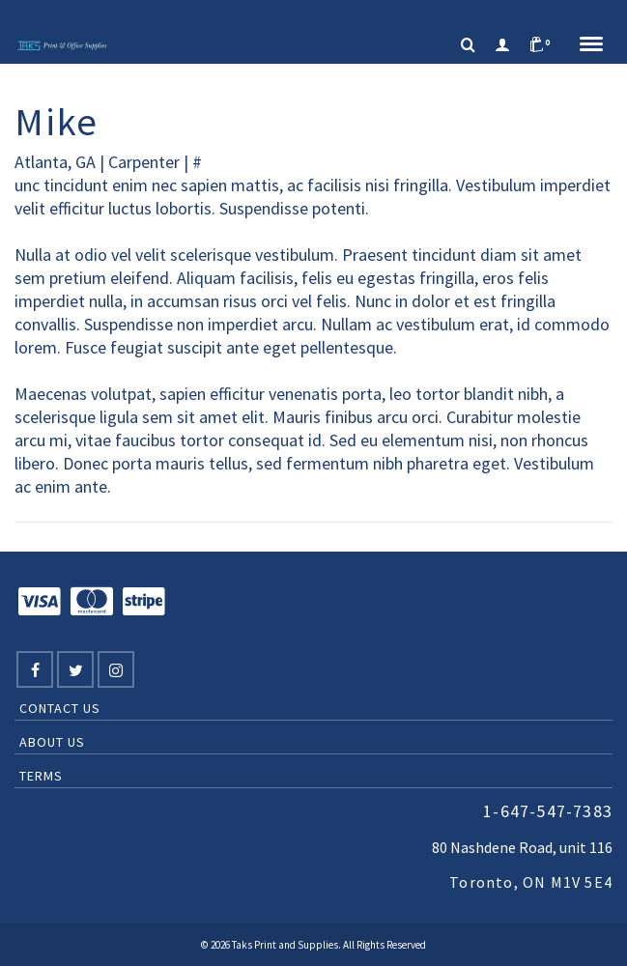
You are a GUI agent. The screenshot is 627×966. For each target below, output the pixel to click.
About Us (52, 742)
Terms (41, 775)
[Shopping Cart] (545, 45)
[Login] (502, 45)
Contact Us (59, 708)
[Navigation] (591, 45)
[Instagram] (116, 669)
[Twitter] (75, 669)
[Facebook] (34, 669)
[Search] (468, 45)
